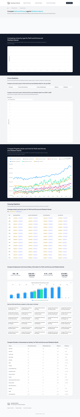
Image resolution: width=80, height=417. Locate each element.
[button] (15, 161)
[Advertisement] (40, 25)
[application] (40, 177)
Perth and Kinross (14, 8)
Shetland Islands (22, 8)
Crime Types (9, 97)
